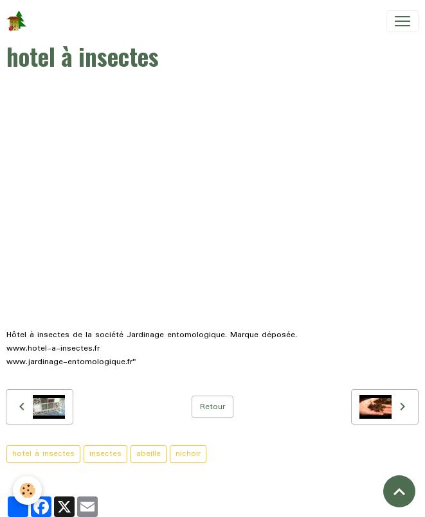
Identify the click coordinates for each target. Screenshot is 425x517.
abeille (148, 453)
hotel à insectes (43, 453)
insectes (105, 453)
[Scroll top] (399, 491)
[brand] (19, 21)
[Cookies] (27, 490)
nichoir (188, 453)
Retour (212, 407)
